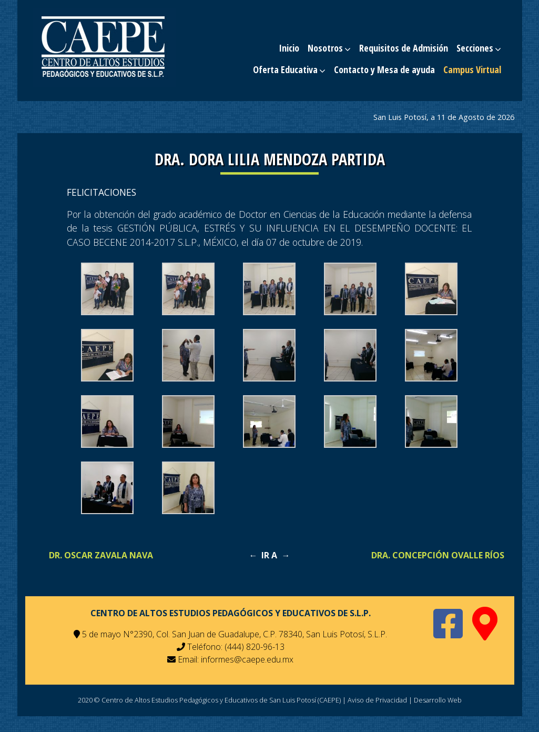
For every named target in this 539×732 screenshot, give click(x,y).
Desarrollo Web (438, 700)
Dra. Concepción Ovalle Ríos (437, 555)
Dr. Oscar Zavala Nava (101, 555)
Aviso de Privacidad (377, 700)
